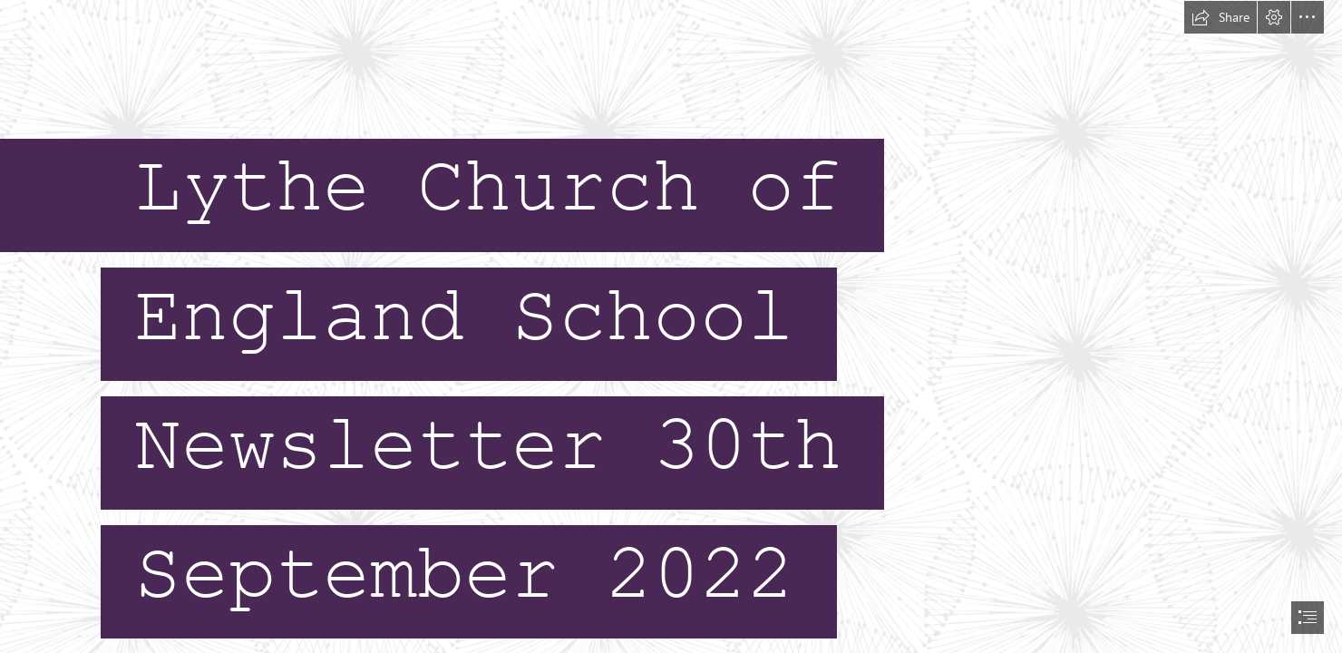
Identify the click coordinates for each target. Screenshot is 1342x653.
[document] (671, 326)
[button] (1220, 17)
